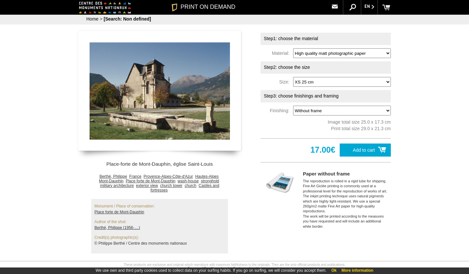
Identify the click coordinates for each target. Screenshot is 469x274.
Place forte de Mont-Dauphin (151, 181)
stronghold (210, 181)
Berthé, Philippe (113, 176)
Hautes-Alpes (207, 176)
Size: (285, 81)
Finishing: (281, 110)
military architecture (117, 185)
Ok (333, 270)
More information (357, 270)
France (135, 176)
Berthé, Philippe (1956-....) (117, 227)
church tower (171, 185)
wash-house (188, 181)
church (190, 185)
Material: (282, 53)
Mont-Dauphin (111, 181)
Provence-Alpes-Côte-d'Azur (168, 176)
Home (92, 19)
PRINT (203, 7)
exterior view (147, 185)
